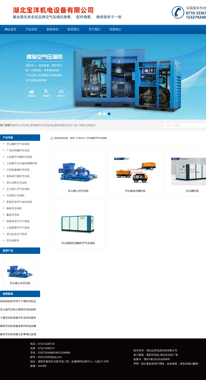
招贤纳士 (115, 29)
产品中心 (80, 138)
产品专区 (31, 29)
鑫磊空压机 (12, 214)
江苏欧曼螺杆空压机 (18, 169)
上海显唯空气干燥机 (18, 227)
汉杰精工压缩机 (15, 195)
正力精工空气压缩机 (18, 189)
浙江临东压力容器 (16, 234)
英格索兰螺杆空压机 (18, 176)
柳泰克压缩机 (14, 208)
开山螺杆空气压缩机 (18, 143)
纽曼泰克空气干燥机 (18, 221)
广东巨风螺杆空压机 (18, 150)
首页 (72, 138)
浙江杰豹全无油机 (16, 182)
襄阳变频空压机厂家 (65, 125)
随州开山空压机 (20, 125)
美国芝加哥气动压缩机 (19, 201)
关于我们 (94, 29)
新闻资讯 (52, 29)
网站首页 (10, 29)
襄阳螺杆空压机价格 (41, 125)
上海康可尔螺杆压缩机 (19, 156)
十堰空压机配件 (87, 125)
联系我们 (73, 29)
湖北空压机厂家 (169, 354)
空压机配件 (12, 240)
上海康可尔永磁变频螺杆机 (21, 163)
